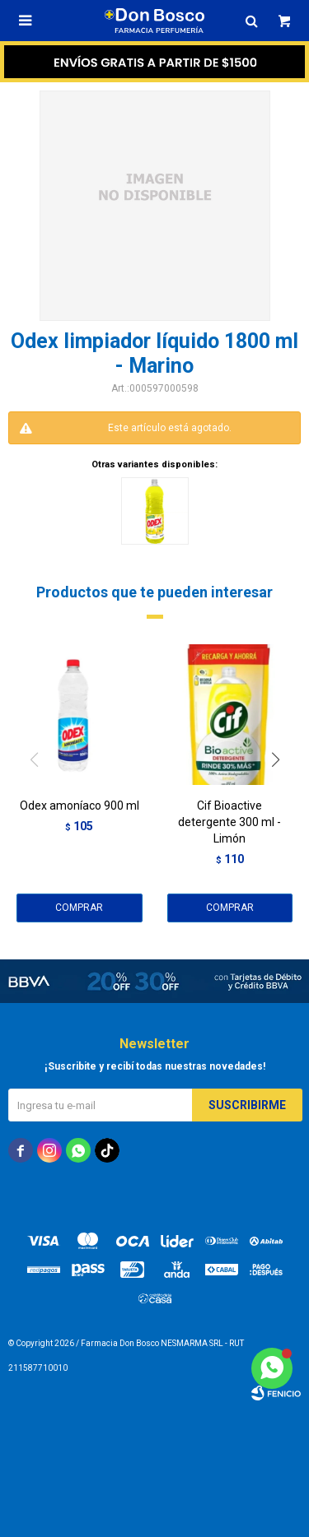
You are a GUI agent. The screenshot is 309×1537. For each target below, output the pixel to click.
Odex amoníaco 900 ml (79, 805)
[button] (281, 793)
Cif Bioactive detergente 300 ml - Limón (229, 822)
